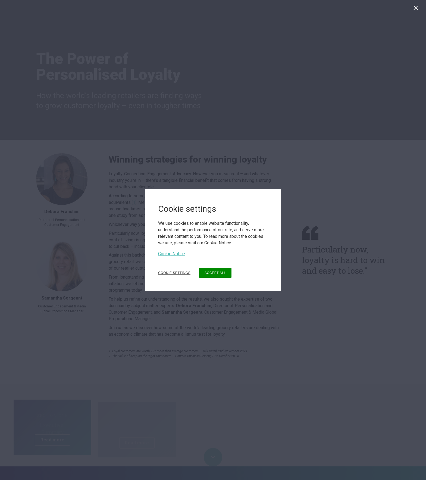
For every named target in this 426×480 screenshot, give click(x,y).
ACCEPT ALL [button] (215, 273)
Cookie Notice (171, 253)
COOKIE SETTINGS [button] (174, 273)
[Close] (417, 9)
